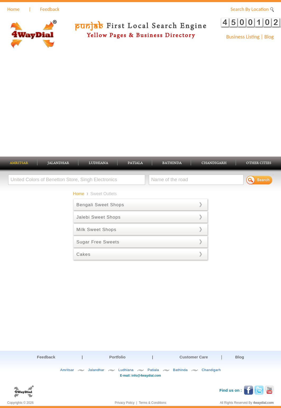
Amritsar (67, 370)
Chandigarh (211, 370)
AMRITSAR (19, 163)
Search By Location (252, 9)
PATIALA (135, 163)
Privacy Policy (125, 403)
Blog (269, 36)
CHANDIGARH (214, 163)
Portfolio (117, 357)
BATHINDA (172, 163)
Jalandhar (96, 370)
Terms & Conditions (152, 403)
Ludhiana (126, 370)
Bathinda (180, 370)
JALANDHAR (58, 163)
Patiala (153, 370)
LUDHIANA (98, 163)
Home (13, 9)
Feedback (49, 9)
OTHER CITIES (258, 163)
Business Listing (243, 36)
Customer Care (193, 357)
